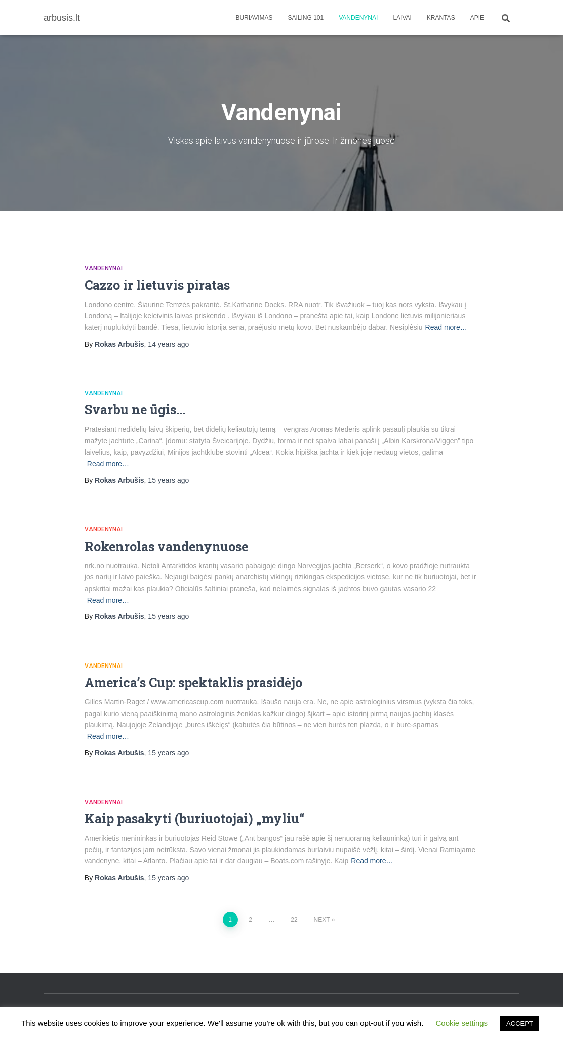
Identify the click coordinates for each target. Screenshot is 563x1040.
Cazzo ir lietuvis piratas (157, 285)
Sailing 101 (306, 17)
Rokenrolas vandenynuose (166, 546)
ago (168, 344)
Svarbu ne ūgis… (135, 409)
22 (294, 919)
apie (477, 17)
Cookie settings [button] (462, 1023)
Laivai (402, 17)
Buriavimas (253, 17)
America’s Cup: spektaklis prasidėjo (193, 682)
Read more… (446, 327)
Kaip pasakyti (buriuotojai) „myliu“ (194, 818)
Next (322, 919)
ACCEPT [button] (519, 1023)
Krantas (441, 17)
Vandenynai (358, 17)
